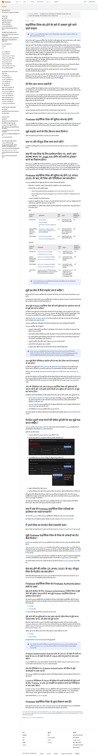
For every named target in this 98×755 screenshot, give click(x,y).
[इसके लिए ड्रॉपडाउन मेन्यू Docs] (51, 2)
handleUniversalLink (43, 236)
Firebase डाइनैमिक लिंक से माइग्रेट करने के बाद (37, 427)
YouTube (50, 742)
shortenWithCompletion (44, 224)
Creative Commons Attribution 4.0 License (58, 712)
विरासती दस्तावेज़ (76, 747)
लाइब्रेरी (23, 742)
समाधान (32, 2)
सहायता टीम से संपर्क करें (78, 735)
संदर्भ (23, 737)
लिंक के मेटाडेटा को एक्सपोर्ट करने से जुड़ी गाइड (40, 398)
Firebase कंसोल (33, 404)
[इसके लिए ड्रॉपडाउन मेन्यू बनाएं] (20, 2)
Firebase (28, 21)
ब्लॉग (85, 2)
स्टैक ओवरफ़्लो (76, 737)
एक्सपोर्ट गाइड (29, 542)
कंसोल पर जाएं (92, 2)
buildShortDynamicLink (43, 251)
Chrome (49, 753)
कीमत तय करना (40, 2)
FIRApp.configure (43, 230)
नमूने (23, 740)
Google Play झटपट (35, 47)
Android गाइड (32, 609)
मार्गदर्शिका (24, 735)
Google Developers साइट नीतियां (54, 713)
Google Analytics (30, 556)
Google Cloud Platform (66, 753)
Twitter (49, 740)
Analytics (34, 516)
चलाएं (24, 2)
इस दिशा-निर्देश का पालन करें (58, 167)
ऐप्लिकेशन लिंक (43, 367)
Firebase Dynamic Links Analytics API (36, 547)
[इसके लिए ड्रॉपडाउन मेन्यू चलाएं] (27, 2)
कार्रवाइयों (29, 612)
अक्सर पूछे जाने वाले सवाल (78, 745)
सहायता (4, 7)
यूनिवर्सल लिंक (45, 47)
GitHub (24, 745)
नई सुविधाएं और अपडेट (63, 76)
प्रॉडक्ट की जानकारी (77, 742)
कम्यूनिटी (56, 2)
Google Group (76, 740)
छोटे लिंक (28, 516)
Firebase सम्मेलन (51, 737)
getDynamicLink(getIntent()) (44, 257)
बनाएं (17, 2)
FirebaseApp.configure (44, 229)
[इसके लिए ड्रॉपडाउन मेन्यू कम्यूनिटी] (60, 2)
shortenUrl (41, 222)
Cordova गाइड (41, 695)
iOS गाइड (31, 606)
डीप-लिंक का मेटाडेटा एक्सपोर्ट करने (39, 318)
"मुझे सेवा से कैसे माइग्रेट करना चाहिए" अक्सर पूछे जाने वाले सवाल (62, 113)
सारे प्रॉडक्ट (77, 753)
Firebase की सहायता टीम (69, 561)
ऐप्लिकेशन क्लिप (57, 47)
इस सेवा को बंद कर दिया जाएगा (66, 519)
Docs (47, 2)
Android (42, 753)
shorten (40, 220)
